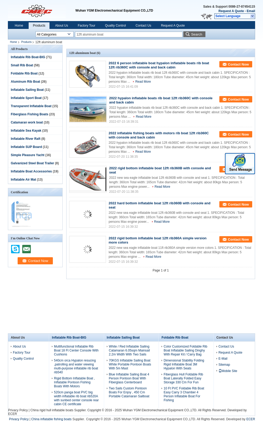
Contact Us (143, 25)
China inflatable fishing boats (51, 419)
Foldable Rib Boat (24, 73)
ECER (12, 414)
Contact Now (238, 64)
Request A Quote (231, 11)
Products (39, 25)
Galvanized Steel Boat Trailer (32, 163)
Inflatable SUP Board (26, 147)
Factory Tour (86, 25)
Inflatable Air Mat (23, 179)
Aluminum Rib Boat (25, 81)
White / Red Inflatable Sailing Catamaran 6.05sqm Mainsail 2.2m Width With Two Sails (129, 350)
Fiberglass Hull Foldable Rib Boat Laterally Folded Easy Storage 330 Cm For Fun (183, 378)
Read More (143, 81)
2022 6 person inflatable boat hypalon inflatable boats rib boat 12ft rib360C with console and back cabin (159, 65)
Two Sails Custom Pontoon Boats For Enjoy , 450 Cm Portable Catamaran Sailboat (129, 392)
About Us (61, 25)
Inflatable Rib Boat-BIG (28, 57)
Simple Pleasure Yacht (27, 155)
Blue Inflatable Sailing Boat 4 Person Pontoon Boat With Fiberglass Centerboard (129, 378)
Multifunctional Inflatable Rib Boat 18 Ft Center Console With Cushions (76, 350)
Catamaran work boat (27, 122)
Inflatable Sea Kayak (26, 130)
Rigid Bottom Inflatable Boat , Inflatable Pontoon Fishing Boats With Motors (74, 382)
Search (196, 34)
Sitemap (224, 364)
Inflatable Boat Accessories (31, 171)
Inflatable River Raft (26, 139)
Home (19, 25)
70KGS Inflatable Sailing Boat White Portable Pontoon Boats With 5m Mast (130, 364)
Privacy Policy (18, 410)
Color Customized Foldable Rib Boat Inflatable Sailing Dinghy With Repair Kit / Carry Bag (185, 350)
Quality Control (115, 25)
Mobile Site (228, 371)
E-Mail (223, 358)
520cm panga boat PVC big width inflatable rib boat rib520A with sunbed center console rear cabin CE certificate (76, 398)
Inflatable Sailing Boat (27, 90)
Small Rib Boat (22, 65)
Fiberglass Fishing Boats (29, 114)
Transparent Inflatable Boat (31, 106)
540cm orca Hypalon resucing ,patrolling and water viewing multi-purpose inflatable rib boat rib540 (76, 366)
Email (251, 11)
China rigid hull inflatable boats (51, 410)
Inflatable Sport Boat (26, 98)
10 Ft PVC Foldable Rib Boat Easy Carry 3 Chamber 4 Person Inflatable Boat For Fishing (184, 394)
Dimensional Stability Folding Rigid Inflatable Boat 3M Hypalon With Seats (184, 364)
